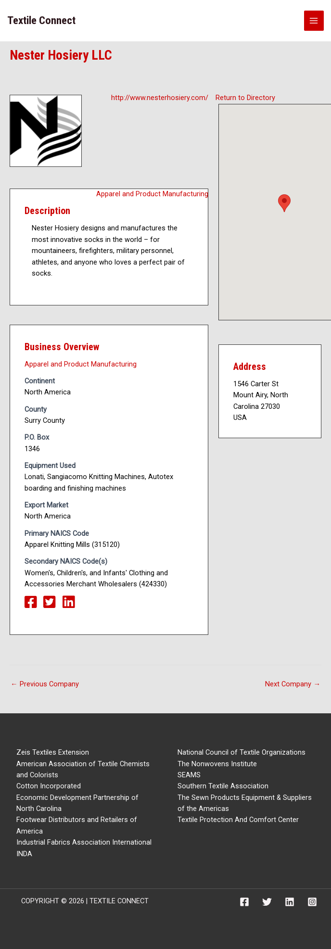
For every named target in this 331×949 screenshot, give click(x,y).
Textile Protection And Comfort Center (238, 819)
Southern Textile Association (223, 786)
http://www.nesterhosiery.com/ (159, 97)
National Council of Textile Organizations (242, 752)
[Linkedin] (289, 902)
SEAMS (189, 775)
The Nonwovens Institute (217, 763)
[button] (284, 203)
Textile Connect (41, 20)
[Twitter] (267, 902)
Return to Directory (245, 97)
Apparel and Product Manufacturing (152, 194)
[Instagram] (312, 902)
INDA (24, 853)
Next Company (292, 684)
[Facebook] (244, 902)
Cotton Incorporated (48, 786)
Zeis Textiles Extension (52, 752)
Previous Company (45, 684)
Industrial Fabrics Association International (84, 842)
